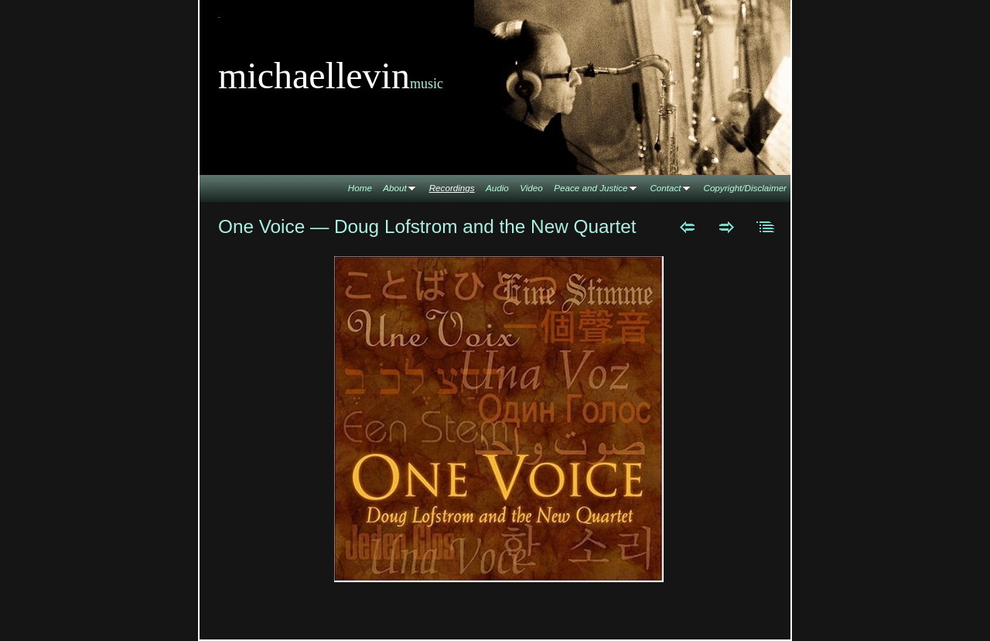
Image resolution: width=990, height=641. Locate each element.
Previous (687, 227)
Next (726, 227)
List (766, 227)
